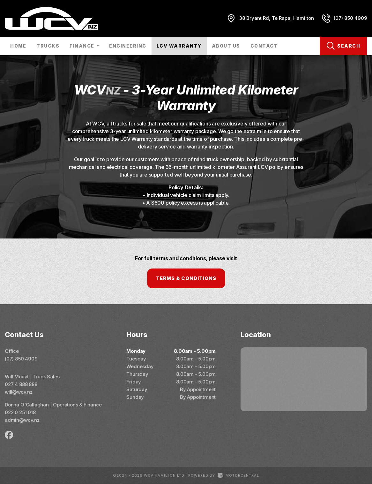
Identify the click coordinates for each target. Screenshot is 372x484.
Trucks (47, 46)
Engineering (127, 46)
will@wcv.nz (19, 392)
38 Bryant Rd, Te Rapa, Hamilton (276, 18)
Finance (84, 46)
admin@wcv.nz (22, 420)
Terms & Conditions (186, 278)
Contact (264, 46)
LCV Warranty (179, 46)
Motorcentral (238, 475)
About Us (226, 46)
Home (18, 46)
